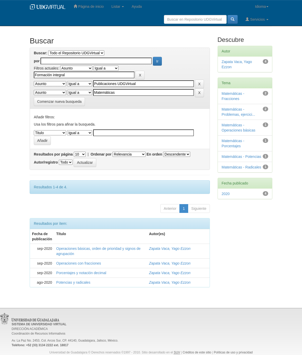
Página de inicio (89, 6)
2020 (226, 194)
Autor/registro (46, 162)
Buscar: (40, 53)
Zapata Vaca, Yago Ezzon (169, 248)
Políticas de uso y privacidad (233, 352)
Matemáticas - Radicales (241, 167)
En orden (154, 154)
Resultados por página (53, 154)
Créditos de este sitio (196, 352)
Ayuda (137, 6)
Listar (118, 6)
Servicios (256, 19)
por (37, 61)
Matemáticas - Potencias (241, 157)
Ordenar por (101, 154)
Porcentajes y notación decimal (81, 273)
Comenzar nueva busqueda (59, 101)
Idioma (261, 6)
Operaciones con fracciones (78, 263)
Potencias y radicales (73, 282)
